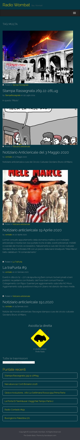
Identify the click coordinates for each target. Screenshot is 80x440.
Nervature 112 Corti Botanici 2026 (21, 384)
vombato (8, 157)
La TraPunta (17, 262)
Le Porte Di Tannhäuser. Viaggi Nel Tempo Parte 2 (29, 401)
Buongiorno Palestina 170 (17, 418)
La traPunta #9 (15, 267)
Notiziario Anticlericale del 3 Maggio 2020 (36, 152)
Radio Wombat (16, 4)
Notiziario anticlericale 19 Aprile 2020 (32, 230)
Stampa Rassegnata (20, 85)
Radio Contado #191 (15, 409)
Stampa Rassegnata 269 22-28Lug (30, 91)
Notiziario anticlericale (21, 146)
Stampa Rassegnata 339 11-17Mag (22, 375)
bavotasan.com (50, 435)
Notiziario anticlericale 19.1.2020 (28, 302)
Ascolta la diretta (40, 325)
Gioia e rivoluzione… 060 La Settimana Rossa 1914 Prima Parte (35, 392)
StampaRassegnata (12, 95)
